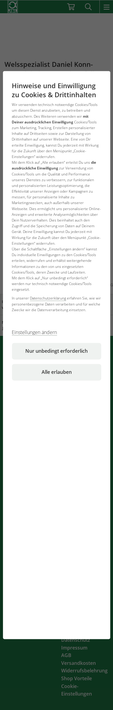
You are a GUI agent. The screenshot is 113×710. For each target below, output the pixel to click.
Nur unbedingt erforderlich (56, 351)
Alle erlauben (57, 372)
